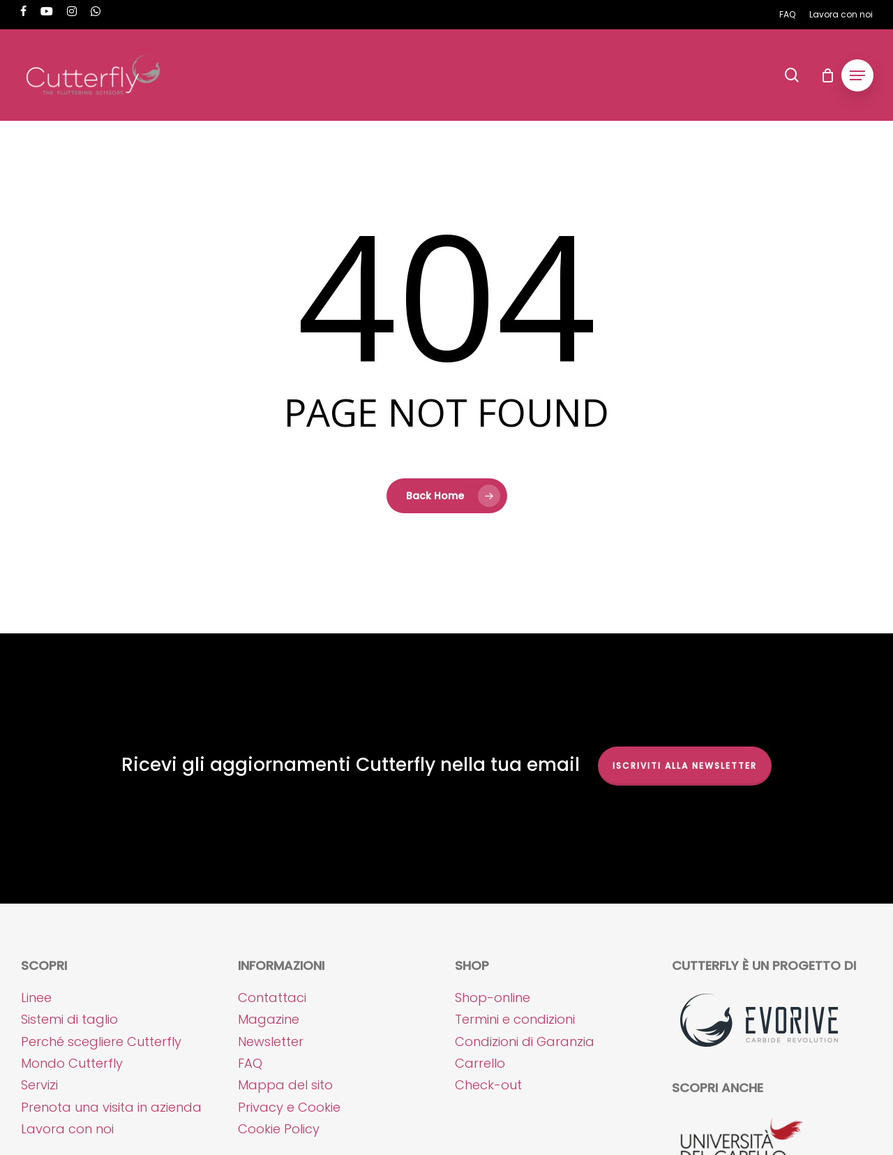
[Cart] (827, 75)
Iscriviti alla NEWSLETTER (685, 766)
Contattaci (272, 997)
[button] (857, 75)
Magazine (268, 1019)
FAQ (250, 1063)
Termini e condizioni (515, 1019)
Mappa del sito (285, 1085)
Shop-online (492, 997)
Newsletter (270, 1041)
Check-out (488, 1085)
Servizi (39, 1085)
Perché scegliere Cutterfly (101, 1041)
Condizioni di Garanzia (524, 1041)
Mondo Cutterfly (72, 1063)
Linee (36, 997)
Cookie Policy (279, 1129)
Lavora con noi (67, 1129)
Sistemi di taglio (69, 1019)
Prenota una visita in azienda (111, 1107)
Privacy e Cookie (289, 1107)
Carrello (480, 1063)
